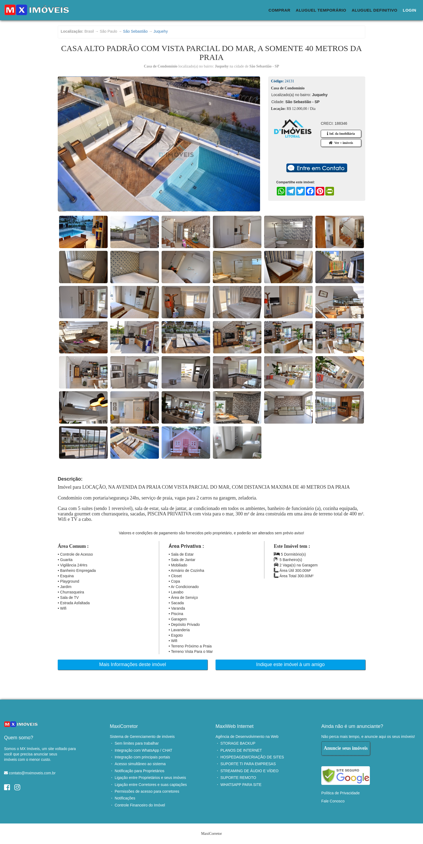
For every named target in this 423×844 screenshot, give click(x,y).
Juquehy (160, 31)
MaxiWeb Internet (235, 726)
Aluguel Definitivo (374, 10)
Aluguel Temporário (321, 10)
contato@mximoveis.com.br (32, 773)
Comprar (279, 10)
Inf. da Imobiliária (341, 134)
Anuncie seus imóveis (346, 748)
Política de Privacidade (340, 793)
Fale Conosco (332, 801)
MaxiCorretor (124, 726)
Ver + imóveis (341, 143)
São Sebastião (135, 31)
